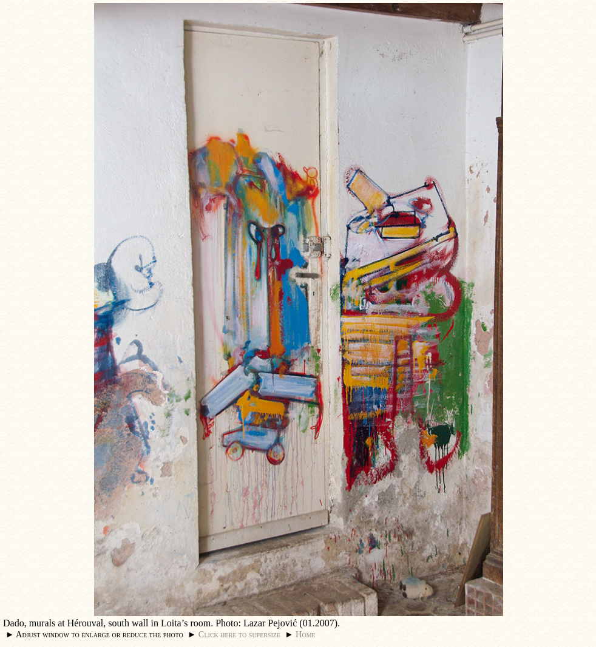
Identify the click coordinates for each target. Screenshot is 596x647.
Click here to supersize (239, 634)
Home (306, 634)
